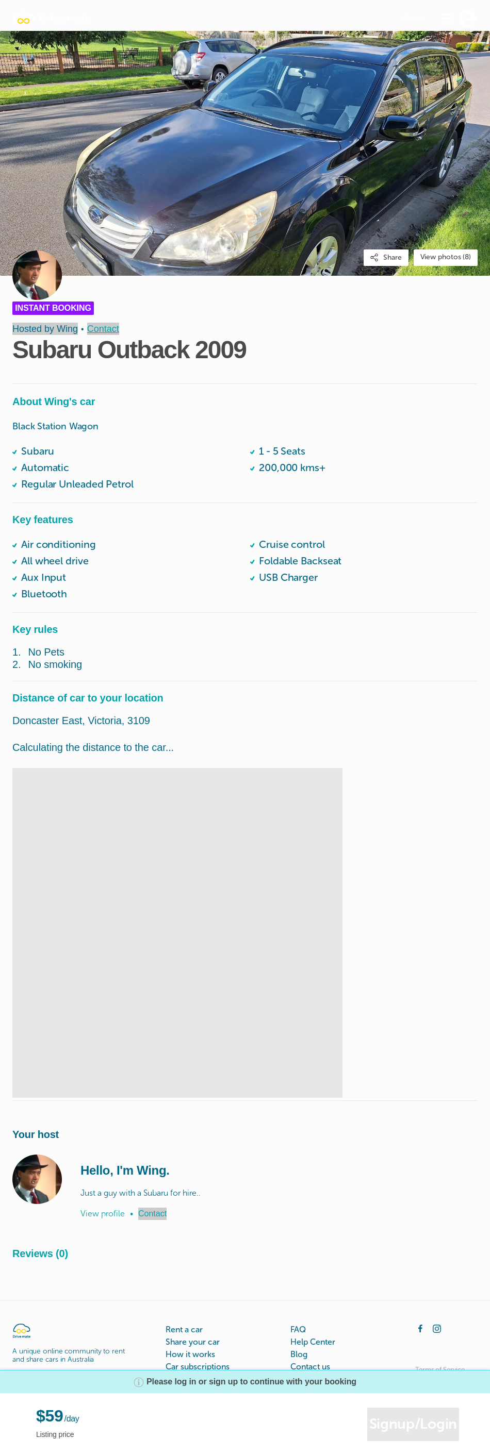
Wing (67, 329)
